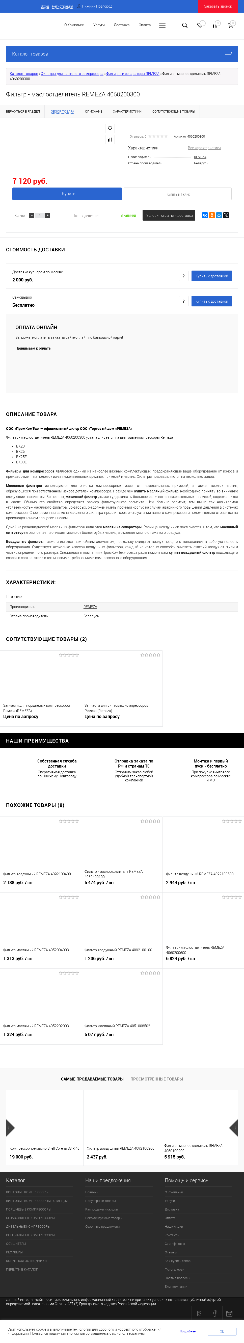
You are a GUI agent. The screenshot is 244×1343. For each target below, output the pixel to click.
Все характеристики (204, 148)
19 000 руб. (21, 1155)
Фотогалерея (174, 1268)
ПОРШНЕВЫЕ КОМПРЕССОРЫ (28, 1208)
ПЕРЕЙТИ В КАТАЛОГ (22, 1268)
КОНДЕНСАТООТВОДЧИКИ (26, 1259)
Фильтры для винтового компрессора (72, 74)
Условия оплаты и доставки (169, 216)
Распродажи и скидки (101, 1208)
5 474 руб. (122, 884)
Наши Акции (174, 1225)
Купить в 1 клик (178, 194)
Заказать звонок (218, 6)
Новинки (91, 1191)
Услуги (170, 1199)
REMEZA (200, 157)
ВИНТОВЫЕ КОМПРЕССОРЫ (27, 1191)
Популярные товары (100, 1199)
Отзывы (171, 1251)
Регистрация (62, 6)
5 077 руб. (122, 1036)
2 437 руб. (97, 1155)
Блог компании (176, 1285)
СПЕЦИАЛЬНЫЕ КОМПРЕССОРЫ (30, 1234)
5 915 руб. (174, 1155)
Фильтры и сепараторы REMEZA (132, 74)
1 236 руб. (122, 960)
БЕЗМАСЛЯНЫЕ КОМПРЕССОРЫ (30, 1217)
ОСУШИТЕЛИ (16, 1242)
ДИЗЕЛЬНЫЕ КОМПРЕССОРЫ (28, 1225)
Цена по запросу (20, 716)
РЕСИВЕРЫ (14, 1251)
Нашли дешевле (85, 215)
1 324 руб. (40, 1036)
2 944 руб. (203, 884)
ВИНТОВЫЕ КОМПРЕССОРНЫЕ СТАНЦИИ (37, 1199)
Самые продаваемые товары (92, 1078)
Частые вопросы (177, 1277)
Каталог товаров (122, 54)
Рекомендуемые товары (103, 1217)
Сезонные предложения (103, 1225)
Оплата (170, 1217)
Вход (45, 6)
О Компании (74, 25)
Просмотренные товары (156, 1078)
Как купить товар (178, 1259)
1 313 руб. (40, 960)
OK (222, 1332)
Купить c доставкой (212, 276)
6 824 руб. (203, 960)
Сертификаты (175, 1242)
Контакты (172, 1234)
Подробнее (188, 1331)
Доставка (172, 1208)
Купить (68, 193)
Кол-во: (20, 215)
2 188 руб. (40, 884)
